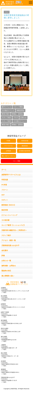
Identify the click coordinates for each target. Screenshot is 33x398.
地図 (4, 292)
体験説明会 (20, 110)
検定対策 (4, 210)
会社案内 (4, 250)
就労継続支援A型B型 (24, 151)
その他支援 (5, 220)
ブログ (7, 12)
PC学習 (4, 185)
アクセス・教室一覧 (8, 240)
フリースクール (8, 146)
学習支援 (4, 180)
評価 (3, 255)
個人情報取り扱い (7, 276)
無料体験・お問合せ (8, 266)
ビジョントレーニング (9, 215)
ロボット (4, 200)
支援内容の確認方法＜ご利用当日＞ (14, 230)
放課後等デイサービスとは (11, 175)
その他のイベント (8, 110)
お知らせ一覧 (6, 260)
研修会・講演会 (17, 114)
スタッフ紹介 (6, 117)
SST (3, 195)
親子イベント (6, 107)
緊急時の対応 (6, 271)
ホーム (3, 169)
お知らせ (23, 117)
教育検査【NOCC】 (8, 205)
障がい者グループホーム (8, 156)
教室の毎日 (6, 114)
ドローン (4, 190)
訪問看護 (8, 151)
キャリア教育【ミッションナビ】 (13, 225)
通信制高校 (25, 146)
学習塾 (8, 140)
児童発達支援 (24, 140)
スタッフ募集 (18, 107)
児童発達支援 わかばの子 (10, 245)
